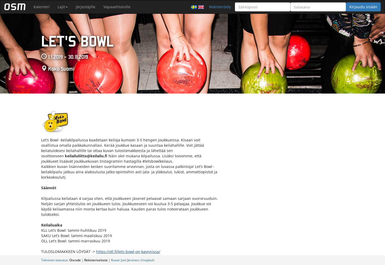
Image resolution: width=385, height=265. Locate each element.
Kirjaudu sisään (363, 6)
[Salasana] (318, 6)
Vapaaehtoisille (116, 6)
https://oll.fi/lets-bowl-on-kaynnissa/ (128, 251)
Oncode (75, 260)
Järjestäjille (85, 6)
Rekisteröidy (220, 6)
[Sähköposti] (262, 6)
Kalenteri (41, 6)
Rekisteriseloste (96, 260)
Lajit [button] (63, 6)
